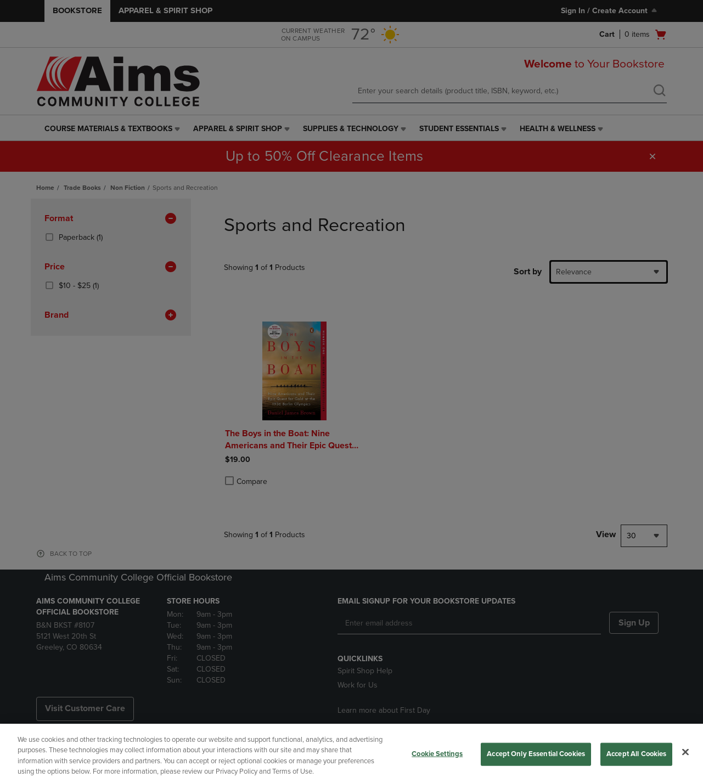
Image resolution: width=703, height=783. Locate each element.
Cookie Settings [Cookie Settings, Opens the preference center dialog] (437, 754)
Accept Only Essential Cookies (536, 754)
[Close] (685, 752)
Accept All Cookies (636, 754)
